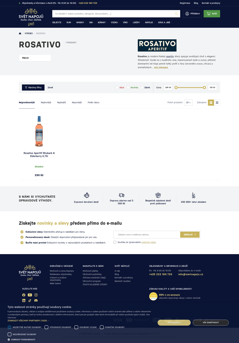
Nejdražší (61, 102)
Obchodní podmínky (92, 274)
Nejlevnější (46, 102)
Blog (196, 3)
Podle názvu (93, 102)
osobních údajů (148, 242)
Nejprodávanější (27, 102)
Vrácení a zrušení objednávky (58, 278)
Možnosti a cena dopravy (62, 271)
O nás (117, 271)
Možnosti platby (90, 271)
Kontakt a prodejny (211, 3)
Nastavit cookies (122, 281)
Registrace (185, 3)
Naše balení (55, 283)
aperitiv (170, 56)
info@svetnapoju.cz (190, 274)
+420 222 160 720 (160, 274)
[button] (80, 320)
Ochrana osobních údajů (94, 277)
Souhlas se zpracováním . (134, 242)
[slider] (176, 87)
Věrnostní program (92, 281)
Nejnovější (77, 102)
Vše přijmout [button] (174, 322)
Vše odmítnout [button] (211, 322)
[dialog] (119, 322)
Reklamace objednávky (61, 274)
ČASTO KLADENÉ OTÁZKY (95, 284)
